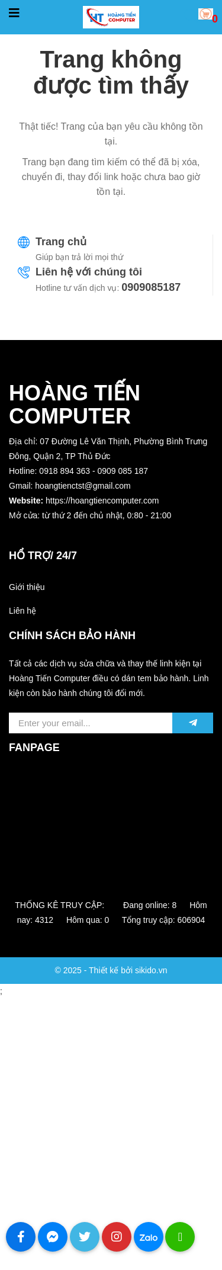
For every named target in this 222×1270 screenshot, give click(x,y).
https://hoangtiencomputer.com (102, 500)
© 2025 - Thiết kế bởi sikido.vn (111, 970)
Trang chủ (61, 242)
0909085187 (151, 287)
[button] (111, 530)
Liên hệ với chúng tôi (89, 272)
